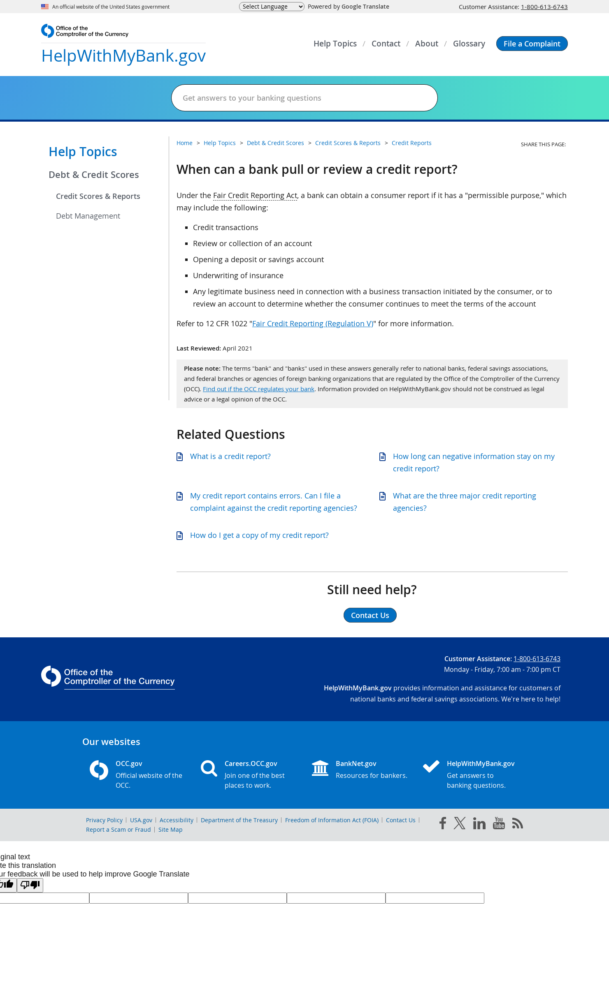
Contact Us (401, 820)
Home (185, 143)
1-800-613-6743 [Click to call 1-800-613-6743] (544, 6)
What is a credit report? (230, 456)
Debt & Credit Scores (94, 174)
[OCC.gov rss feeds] (517, 825)
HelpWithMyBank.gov (481, 763)
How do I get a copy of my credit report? (259, 535)
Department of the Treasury (239, 820)
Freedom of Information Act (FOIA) (332, 820)
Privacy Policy (104, 820)
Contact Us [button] (370, 615)
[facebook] (442, 825)
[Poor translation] (30, 885)
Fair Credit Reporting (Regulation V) (312, 323)
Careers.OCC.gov (251, 763)
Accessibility (176, 820)
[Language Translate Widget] (271, 6)
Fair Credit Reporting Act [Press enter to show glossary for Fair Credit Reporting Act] (255, 195)
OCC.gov (129, 763)
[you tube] (499, 825)
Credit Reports (412, 143)
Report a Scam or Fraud (118, 829)
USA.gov (141, 820)
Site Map (170, 829)
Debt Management (88, 216)
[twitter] (459, 825)
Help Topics (83, 151)
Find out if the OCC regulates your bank (258, 389)
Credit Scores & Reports (98, 196)
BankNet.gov (356, 763)
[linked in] (479, 825)
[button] (532, 43)
